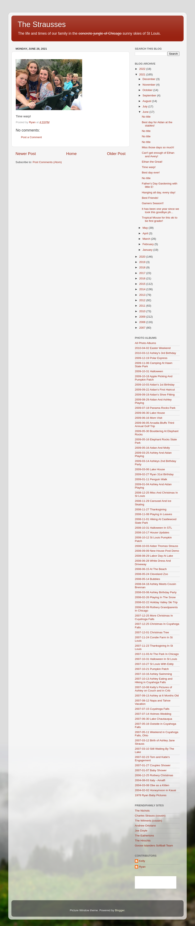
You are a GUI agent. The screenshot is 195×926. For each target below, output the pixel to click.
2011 (142, 305)
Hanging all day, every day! (159, 192)
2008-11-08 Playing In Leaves (153, 514)
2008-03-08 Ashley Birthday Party (156, 592)
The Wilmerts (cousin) (148, 820)
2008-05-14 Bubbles (147, 579)
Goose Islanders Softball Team (154, 845)
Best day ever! (151, 172)
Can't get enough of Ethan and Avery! (158, 154)
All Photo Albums (145, 343)
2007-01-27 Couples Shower (153, 765)
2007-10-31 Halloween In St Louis (156, 659)
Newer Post (26, 153)
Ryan (142, 866)
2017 (142, 273)
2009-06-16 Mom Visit (148, 417)
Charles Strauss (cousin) (150, 815)
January (148, 249)
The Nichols (142, 810)
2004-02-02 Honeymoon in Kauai (155, 790)
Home (71, 153)
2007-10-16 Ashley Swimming (153, 673)
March (147, 238)
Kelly (142, 860)
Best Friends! (150, 197)
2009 (142, 316)
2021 (142, 74)
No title (146, 116)
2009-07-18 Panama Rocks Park (155, 407)
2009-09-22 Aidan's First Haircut (155, 389)
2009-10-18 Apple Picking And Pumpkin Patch (153, 378)
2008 (142, 322)
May (146, 227)
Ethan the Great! (152, 161)
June (146, 111)
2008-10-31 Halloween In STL (153, 527)
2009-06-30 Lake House (150, 412)
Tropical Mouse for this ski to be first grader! (159, 219)
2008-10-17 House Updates (152, 532)
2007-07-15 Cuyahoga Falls (152, 708)
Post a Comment (31, 137)
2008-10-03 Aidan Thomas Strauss (156, 546)
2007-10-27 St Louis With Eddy (154, 664)
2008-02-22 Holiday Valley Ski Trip (156, 602)
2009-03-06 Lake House (150, 469)
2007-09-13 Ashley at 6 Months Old (157, 695)
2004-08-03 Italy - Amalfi (150, 780)
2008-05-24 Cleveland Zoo (151, 574)
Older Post (116, 153)
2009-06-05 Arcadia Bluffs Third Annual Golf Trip (154, 424)
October (148, 90)
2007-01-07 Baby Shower (151, 770)
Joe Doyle (141, 830)
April (146, 233)
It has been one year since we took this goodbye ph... (160, 210)
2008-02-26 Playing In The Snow (155, 597)
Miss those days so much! (158, 147)
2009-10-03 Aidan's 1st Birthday (154, 384)
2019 (142, 262)
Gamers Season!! (153, 203)
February (149, 244)
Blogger (119, 910)
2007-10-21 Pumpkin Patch (152, 669)
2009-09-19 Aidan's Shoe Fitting (155, 394)
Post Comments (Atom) (47, 162)
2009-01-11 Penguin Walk (151, 479)
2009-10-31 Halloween (149, 371)
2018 (142, 267)
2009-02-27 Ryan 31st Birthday (154, 474)
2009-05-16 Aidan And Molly (152, 447)
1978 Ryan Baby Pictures (150, 795)
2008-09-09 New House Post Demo (157, 550)
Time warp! (149, 167)
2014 (142, 289)
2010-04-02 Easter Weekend (153, 348)
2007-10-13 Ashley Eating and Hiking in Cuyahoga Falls (153, 680)
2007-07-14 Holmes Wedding (153, 713)
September (150, 95)
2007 (142, 327)
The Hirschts (143, 840)
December (149, 79)
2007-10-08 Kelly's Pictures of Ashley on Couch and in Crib (153, 689)
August (147, 101)
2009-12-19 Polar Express (151, 358)
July (145, 106)
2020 (142, 256)
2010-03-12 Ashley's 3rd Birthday (155, 353)
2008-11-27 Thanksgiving (150, 509)
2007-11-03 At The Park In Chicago (157, 654)
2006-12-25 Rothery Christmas (154, 775)
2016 (142, 278)
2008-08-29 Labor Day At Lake (154, 555)
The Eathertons (144, 835)
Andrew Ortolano (145, 825)
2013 (142, 294)
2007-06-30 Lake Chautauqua (153, 718)
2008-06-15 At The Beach (151, 569)
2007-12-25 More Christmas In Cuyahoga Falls (154, 617)
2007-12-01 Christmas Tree (152, 632)
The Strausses (42, 24)
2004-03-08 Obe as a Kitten (152, 785)
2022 (142, 68)
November (149, 84)
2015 (142, 283)
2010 (142, 311)
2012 (142, 300)
